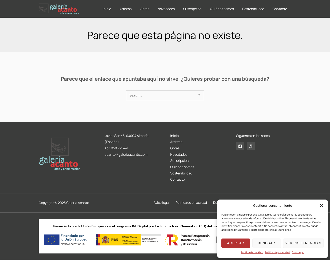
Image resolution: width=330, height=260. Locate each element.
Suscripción (179, 160)
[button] (321, 206)
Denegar (266, 243)
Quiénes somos (182, 167)
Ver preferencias (303, 243)
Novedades (178, 154)
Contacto (177, 179)
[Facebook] (240, 146)
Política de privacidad (277, 252)
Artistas (176, 142)
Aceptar (235, 243)
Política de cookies (252, 252)
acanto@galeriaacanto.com (126, 154)
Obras (175, 148)
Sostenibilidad (181, 173)
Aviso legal (298, 252)
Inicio (174, 136)
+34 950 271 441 (116, 148)
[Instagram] (251, 146)
